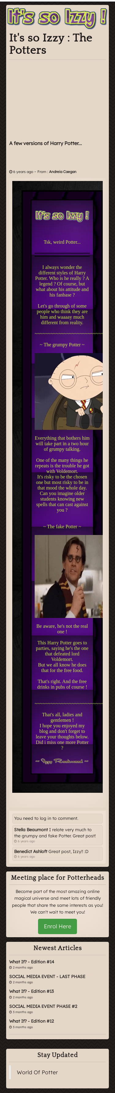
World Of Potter (37, 1072)
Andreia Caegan (62, 171)
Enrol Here (57, 926)
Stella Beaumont (31, 829)
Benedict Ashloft (30, 851)
